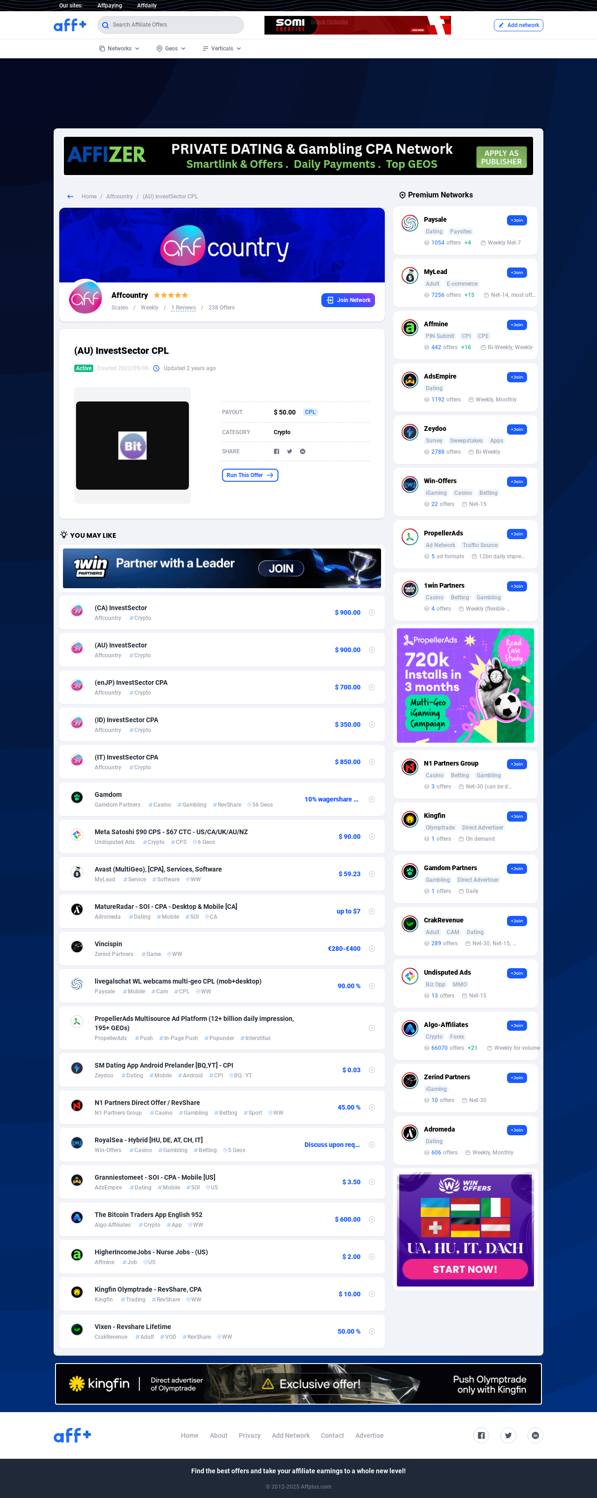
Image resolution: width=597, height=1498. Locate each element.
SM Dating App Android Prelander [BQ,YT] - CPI (164, 1065)
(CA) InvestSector (121, 608)
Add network (518, 25)
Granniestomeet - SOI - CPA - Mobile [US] (155, 1177)
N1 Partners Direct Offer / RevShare (147, 1102)
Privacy (250, 1435)
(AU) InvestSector (121, 645)
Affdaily (147, 5)
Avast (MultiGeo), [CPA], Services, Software (158, 869)
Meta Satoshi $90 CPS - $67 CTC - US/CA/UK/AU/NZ (171, 832)
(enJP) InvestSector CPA (131, 682)
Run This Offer (250, 475)
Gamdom (108, 794)
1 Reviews (183, 307)
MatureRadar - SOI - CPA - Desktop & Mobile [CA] (166, 906)
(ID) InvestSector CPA (126, 720)
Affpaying (109, 5)
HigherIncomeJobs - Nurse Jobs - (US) (151, 1252)
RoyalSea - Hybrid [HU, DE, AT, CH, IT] (149, 1140)
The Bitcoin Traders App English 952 (148, 1214)
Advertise (369, 1435)
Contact (332, 1435)
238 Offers (221, 307)
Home (89, 196)
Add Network (291, 1435)
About (219, 1435)
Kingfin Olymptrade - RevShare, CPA (148, 1289)
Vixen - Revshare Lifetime (133, 1326)
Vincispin (108, 944)
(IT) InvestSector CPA (126, 757)
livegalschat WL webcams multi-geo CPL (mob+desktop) (178, 981)
